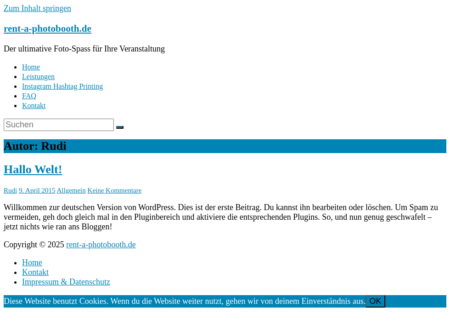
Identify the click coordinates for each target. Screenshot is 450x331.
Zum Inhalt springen (37, 8)
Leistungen (38, 76)
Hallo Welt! (33, 169)
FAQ (29, 96)
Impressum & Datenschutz (66, 281)
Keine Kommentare (115, 190)
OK (375, 301)
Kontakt (34, 105)
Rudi (10, 190)
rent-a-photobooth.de (47, 28)
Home (31, 67)
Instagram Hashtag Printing (62, 86)
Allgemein (70, 190)
